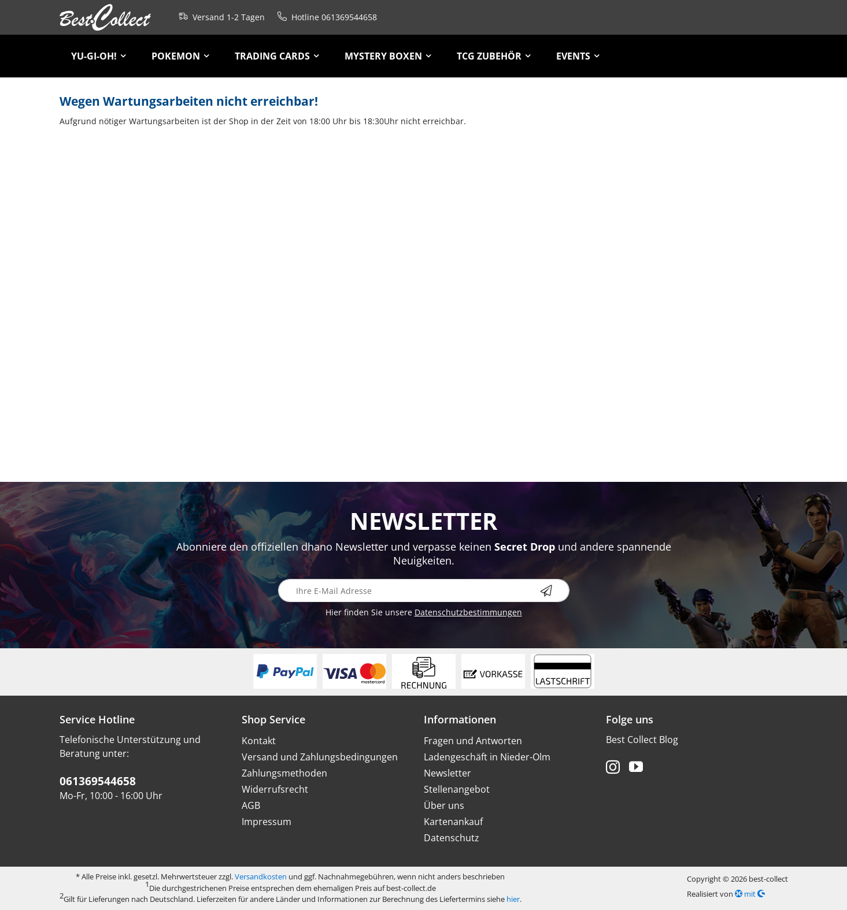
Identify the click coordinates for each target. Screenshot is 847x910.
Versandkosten (261, 876)
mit (750, 894)
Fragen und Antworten (473, 740)
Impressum (266, 821)
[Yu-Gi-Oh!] (99, 56)
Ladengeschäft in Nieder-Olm (487, 757)
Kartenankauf (453, 821)
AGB (251, 805)
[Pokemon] (180, 56)
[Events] (578, 56)
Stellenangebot (457, 789)
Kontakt (259, 740)
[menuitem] (99, 56)
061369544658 (98, 781)
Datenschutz (451, 837)
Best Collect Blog (642, 739)
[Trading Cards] (277, 56)
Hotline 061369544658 (325, 16)
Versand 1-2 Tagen (219, 16)
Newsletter (447, 773)
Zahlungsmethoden (284, 773)
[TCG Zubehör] (493, 56)
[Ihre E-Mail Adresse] (423, 590)
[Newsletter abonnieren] (555, 590)
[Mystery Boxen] (388, 56)
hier (513, 899)
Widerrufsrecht (275, 789)
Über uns (444, 805)
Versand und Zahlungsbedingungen (320, 757)
